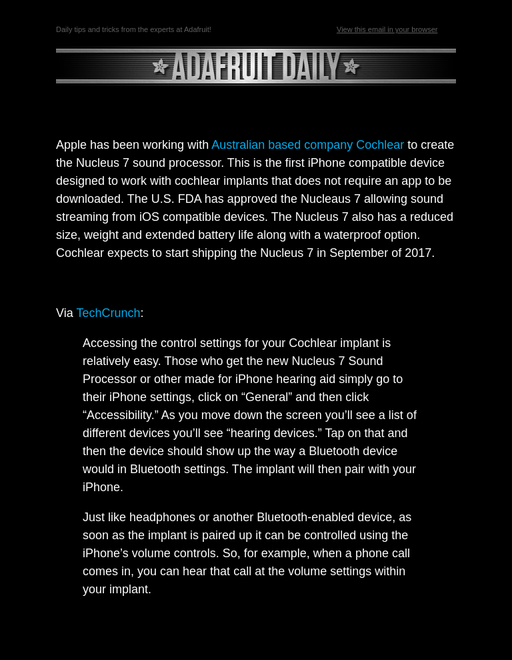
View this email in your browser (387, 29)
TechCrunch (108, 313)
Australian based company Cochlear (307, 144)
